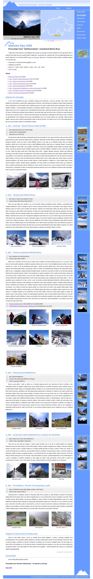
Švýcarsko (81, 15)
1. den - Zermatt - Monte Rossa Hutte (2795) (20, 79)
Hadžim (15, 69)
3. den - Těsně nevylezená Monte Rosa (19, 83)
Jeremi (10, 69)
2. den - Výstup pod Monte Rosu (17, 81)
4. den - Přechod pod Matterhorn (17, 86)
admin (76, 577)
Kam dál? (9, 568)
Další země (81, 38)
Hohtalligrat (16, 381)
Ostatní (69, 8)
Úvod (58, 8)
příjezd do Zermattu (13, 76)
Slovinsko (81, 31)
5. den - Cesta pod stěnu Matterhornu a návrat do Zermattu (24, 88)
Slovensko (81, 22)
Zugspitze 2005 (14, 549)
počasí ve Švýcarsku (33, 57)
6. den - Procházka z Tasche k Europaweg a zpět (21, 90)
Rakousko (81, 12)
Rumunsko (81, 35)
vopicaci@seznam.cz (41, 577)
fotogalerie (34, 11)
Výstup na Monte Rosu (15, 304)
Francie (80, 25)
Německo (81, 18)
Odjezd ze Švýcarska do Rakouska (17, 93)
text (39, 11)
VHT (48, 40)
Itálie (79, 28)
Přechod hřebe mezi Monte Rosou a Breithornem (22, 306)
